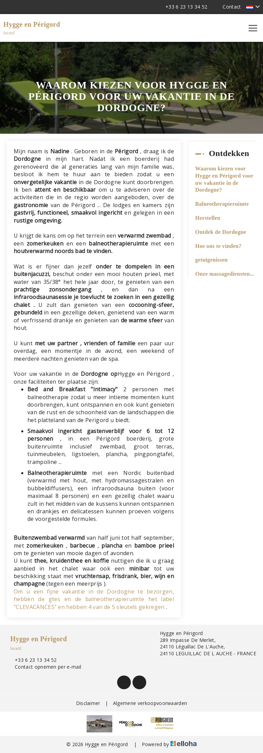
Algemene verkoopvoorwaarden (150, 703)
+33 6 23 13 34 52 (32, 660)
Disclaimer (88, 703)
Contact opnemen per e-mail (44, 667)
